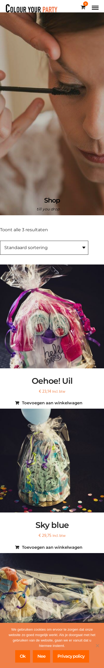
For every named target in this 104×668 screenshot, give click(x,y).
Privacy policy (70, 656)
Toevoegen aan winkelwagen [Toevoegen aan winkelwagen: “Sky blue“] (52, 547)
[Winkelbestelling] (44, 248)
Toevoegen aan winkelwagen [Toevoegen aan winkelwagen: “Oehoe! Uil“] (52, 402)
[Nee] (97, 645)
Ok (22, 656)
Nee (41, 656)
